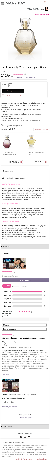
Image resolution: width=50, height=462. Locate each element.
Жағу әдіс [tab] (6, 246)
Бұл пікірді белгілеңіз (9, 407)
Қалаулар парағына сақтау (12, 95)
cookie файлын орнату (24, 459)
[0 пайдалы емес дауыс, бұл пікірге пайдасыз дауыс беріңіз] (12, 402)
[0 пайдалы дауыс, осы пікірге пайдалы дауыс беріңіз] (5, 402)
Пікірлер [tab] (6, 253)
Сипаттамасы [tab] (8, 171)
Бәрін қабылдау (42, 459)
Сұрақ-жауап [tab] (7, 426)
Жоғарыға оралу (26, 417)
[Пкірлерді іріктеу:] (24, 325)
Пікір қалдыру (30, 77)
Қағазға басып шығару (42, 14)
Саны (4, 85)
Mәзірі (2, 3)
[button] (10, 385)
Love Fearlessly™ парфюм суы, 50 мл (10, 153)
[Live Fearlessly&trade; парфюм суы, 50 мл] (25, 38)
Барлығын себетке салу (41, 129)
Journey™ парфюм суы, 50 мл (35, 153)
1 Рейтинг (19, 77)
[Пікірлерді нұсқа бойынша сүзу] (24, 329)
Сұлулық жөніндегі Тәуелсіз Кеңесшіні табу (35, 8)
